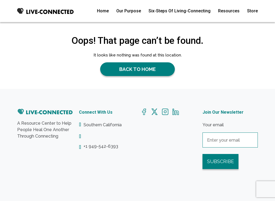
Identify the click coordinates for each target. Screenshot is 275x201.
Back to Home (137, 69)
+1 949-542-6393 (101, 146)
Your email (230, 132)
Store (252, 10)
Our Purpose (128, 10)
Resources (229, 10)
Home (103, 10)
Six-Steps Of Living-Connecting (180, 10)
